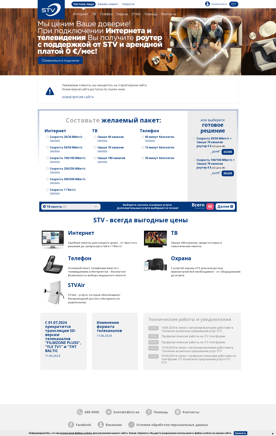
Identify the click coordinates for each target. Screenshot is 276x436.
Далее (225, 206)
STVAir (136, 14)
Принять (240, 433)
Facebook (83, 424)
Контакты (168, 14)
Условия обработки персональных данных (172, 424)
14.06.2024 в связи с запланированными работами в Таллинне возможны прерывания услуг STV (197, 329)
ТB (94, 14)
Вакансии (114, 424)
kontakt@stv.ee (126, 412)
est (233, 4)
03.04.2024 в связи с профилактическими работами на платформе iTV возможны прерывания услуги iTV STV (198, 359)
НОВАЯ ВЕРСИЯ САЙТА (78, 97)
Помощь (151, 14)
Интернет (80, 14)
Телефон (106, 14)
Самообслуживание (219, 4)
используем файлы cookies (76, 433)
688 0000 (92, 412)
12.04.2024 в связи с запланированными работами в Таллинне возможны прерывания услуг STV (197, 349)
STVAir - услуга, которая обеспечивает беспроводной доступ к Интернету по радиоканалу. (103, 292)
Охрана (122, 14)
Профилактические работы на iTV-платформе (193, 336)
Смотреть (55, 140)
